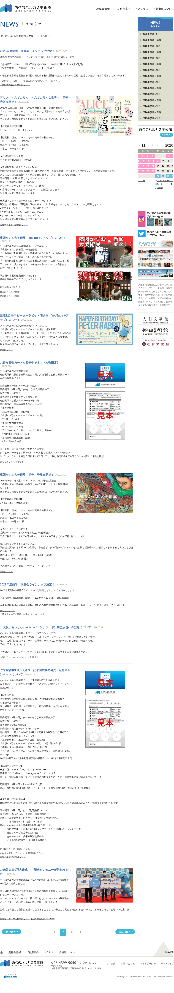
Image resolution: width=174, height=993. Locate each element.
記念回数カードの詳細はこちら (15, 849)
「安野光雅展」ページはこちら (15, 84)
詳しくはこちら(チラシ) (11, 461)
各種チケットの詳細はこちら (14, 224)
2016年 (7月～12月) (152, 82)
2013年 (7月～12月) (152, 118)
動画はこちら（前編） (10, 292)
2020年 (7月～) (150, 34)
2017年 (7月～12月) (152, 70)
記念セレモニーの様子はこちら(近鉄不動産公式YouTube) (27, 918)
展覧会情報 (102, 10)
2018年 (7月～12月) (152, 58)
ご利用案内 (123, 10)
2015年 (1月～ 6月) (152, 100)
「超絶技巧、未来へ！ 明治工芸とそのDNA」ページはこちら (30, 81)
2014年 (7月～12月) (152, 106)
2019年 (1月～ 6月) (152, 52)
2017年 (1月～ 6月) (152, 76)
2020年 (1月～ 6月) (152, 40)
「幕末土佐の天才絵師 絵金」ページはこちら (22, 614)
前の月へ (157, 145)
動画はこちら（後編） (10, 296)
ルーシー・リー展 (165, 184)
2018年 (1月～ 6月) (152, 64)
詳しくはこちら (7, 610)
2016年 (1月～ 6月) (152, 88)
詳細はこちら (6, 571)
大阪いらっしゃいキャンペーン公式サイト (20, 657)
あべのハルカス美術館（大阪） (18, 36)
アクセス (142, 10)
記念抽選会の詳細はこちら (13, 856)
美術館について (164, 10)
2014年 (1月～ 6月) (152, 112)
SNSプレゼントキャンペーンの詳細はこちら (21, 853)
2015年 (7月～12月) (152, 94)
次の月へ (153, 145)
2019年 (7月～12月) (152, 46)
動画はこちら (6, 349)
